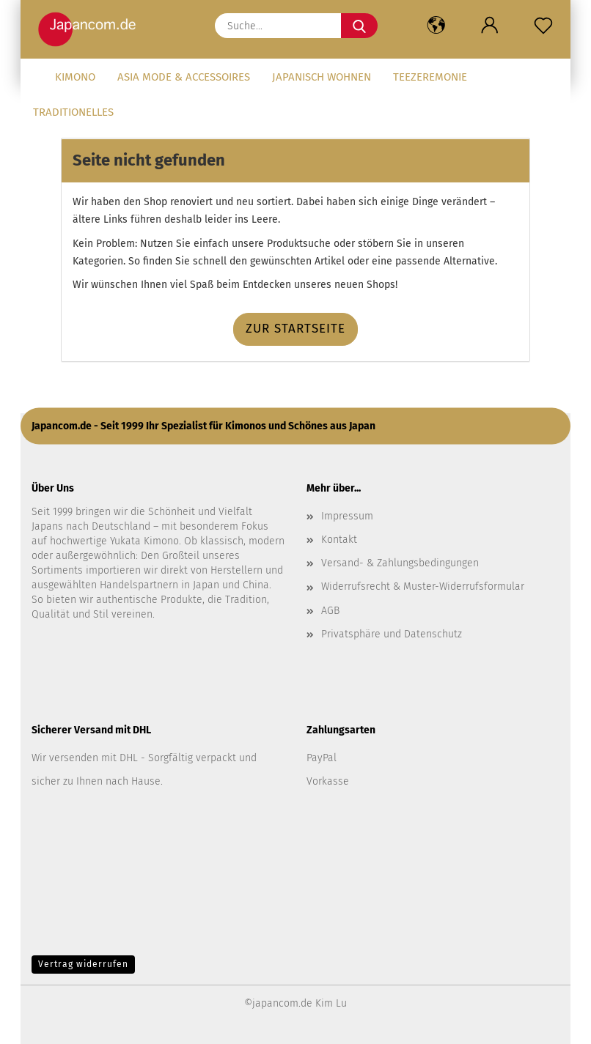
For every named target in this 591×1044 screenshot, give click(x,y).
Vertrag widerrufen (83, 964)
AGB (330, 610)
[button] (436, 25)
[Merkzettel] (543, 25)
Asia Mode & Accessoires (183, 77)
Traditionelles (73, 112)
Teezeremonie (430, 77)
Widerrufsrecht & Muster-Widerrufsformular (422, 586)
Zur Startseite (295, 328)
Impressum (347, 516)
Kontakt (339, 539)
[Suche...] (359, 25)
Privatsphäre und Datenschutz (391, 634)
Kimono (75, 77)
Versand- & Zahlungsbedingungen (400, 563)
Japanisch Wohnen (321, 77)
